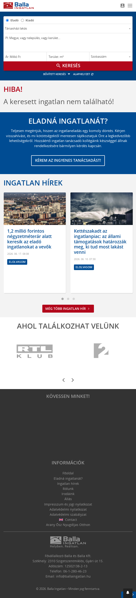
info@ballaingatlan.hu (73, 576)
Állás (68, 499)
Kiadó (30, 20)
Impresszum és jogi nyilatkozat (68, 504)
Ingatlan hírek (33, 183)
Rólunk (68, 488)
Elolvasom (17, 262)
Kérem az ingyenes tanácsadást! (68, 160)
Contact (68, 519)
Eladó (14, 20)
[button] (128, 593)
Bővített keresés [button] (57, 74)
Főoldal (68, 473)
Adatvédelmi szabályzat (68, 514)
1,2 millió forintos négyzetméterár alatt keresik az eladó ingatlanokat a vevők (29, 239)
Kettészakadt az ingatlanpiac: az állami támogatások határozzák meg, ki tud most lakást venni (100, 241)
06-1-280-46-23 (74, 571)
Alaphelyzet (83, 74)
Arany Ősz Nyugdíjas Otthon (68, 524)
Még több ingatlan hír (68, 308)
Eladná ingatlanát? (68, 478)
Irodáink (68, 494)
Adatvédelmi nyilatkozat (68, 509)
